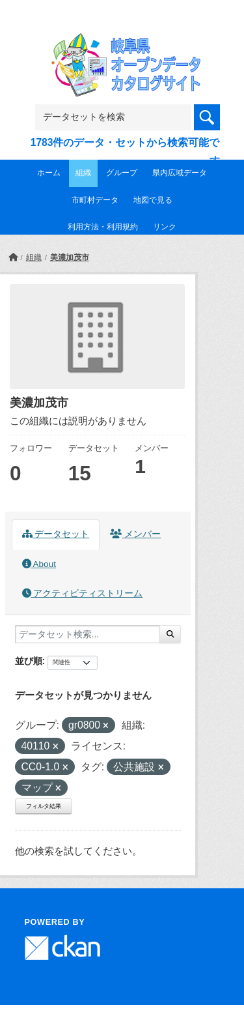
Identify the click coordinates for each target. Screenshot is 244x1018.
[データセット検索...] (87, 634)
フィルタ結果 (43, 806)
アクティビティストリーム (82, 593)
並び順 (28, 661)
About (39, 564)
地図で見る (152, 200)
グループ (121, 172)
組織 (83, 172)
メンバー (135, 534)
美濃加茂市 (69, 257)
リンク (164, 226)
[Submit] (170, 634)
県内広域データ (179, 172)
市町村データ (95, 200)
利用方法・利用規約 (103, 226)
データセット (56, 534)
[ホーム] (13, 257)
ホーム (49, 172)
